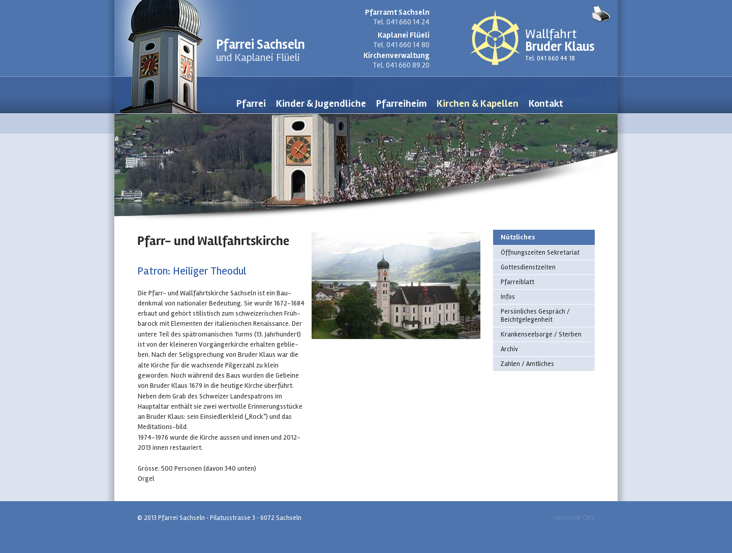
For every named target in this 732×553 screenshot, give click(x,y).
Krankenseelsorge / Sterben (541, 334)
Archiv (509, 349)
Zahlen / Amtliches (527, 364)
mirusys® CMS (574, 518)
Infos (508, 297)
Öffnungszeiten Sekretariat (540, 253)
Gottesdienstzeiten (528, 267)
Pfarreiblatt (517, 282)
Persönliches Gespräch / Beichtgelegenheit (535, 316)
